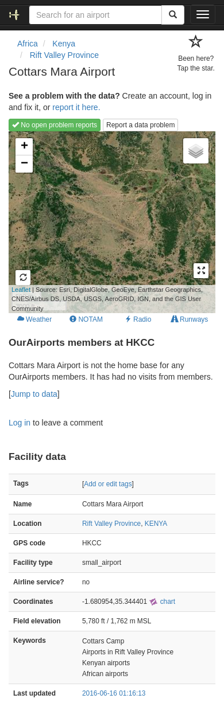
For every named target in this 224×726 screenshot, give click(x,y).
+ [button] (24, 146)
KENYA (156, 524)
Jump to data (34, 394)
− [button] (24, 164)
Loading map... (106, 221)
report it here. (76, 107)
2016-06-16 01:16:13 (113, 693)
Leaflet (20, 289)
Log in (19, 422)
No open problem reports (54, 125)
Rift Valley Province (111, 524)
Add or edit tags (108, 484)
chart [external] (162, 602)
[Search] (172, 15)
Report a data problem (140, 125)
